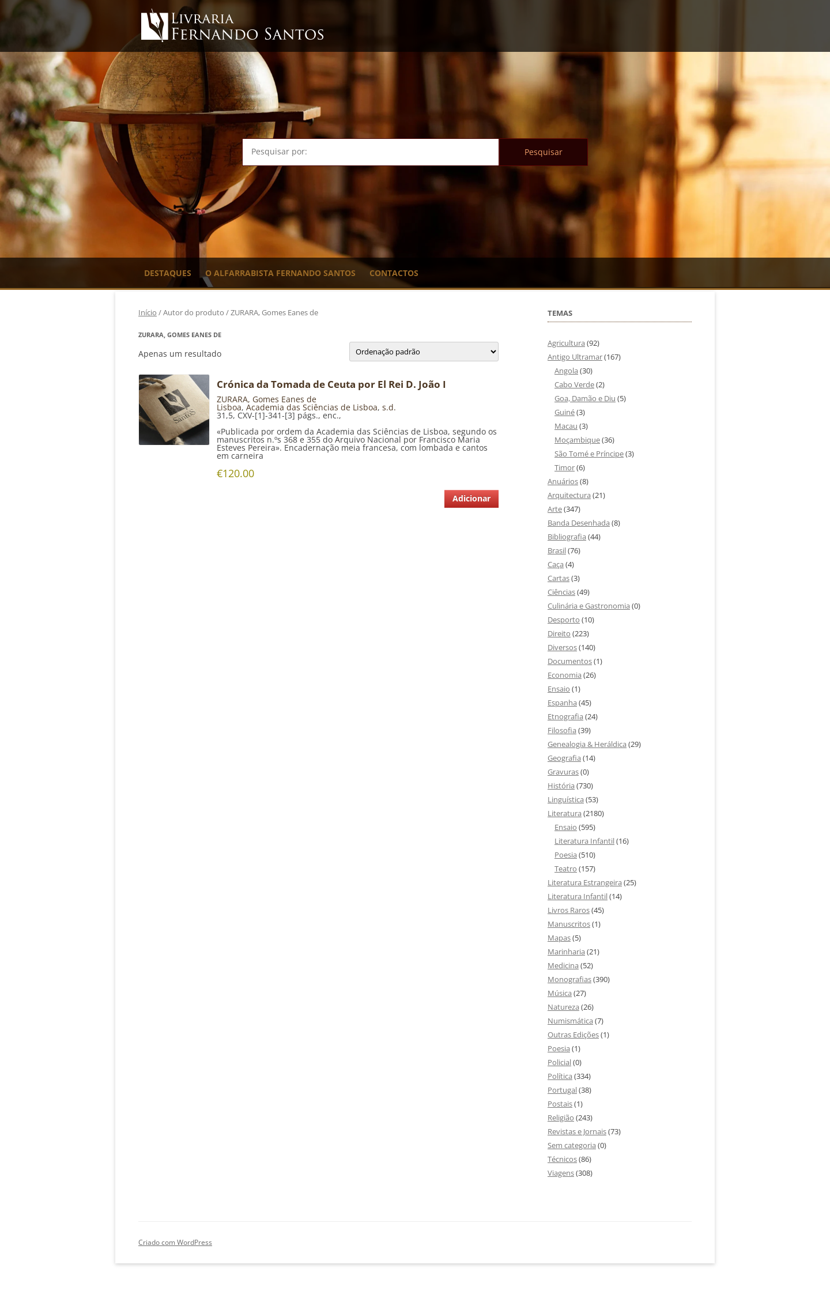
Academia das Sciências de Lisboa (312, 407)
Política (560, 1076)
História (561, 785)
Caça (556, 564)
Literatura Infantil (584, 841)
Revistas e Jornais (577, 1131)
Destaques (167, 272)
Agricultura (566, 343)
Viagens (561, 1173)
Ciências (561, 592)
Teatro (565, 868)
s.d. (389, 407)
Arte (555, 509)
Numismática (570, 1021)
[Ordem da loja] (424, 351)
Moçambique (577, 440)
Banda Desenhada (579, 523)
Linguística (566, 799)
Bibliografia (567, 536)
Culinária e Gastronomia (589, 606)
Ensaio (559, 689)
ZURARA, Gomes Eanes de (266, 399)
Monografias (569, 979)
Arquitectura (569, 495)
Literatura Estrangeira (585, 882)
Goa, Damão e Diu (585, 398)
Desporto (564, 619)
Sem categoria (572, 1145)
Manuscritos (569, 924)
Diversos (562, 647)
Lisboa (229, 407)
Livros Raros (569, 910)
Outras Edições (573, 1034)
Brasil (557, 550)
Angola (566, 370)
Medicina (563, 965)
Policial (559, 1062)
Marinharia (566, 951)
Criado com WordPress (175, 1242)
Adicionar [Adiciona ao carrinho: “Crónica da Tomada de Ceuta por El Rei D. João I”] (471, 498)
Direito (559, 633)
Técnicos (562, 1159)
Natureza (563, 1007)
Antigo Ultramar (575, 357)
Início (147, 312)
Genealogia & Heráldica (587, 744)
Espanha (562, 702)
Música (560, 993)
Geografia (564, 758)
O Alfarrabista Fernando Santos (280, 272)
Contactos (393, 272)
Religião (561, 1117)
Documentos (570, 661)
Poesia (565, 855)
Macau (566, 426)
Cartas (558, 578)
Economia (565, 675)
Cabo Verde (574, 384)
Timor (564, 467)
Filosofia (562, 730)
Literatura (565, 813)
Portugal (562, 1090)
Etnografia (565, 716)
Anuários (563, 481)
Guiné (564, 412)
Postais (560, 1104)
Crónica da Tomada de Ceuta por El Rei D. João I (331, 384)
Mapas (559, 938)
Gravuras (563, 772)
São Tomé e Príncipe (589, 453)
